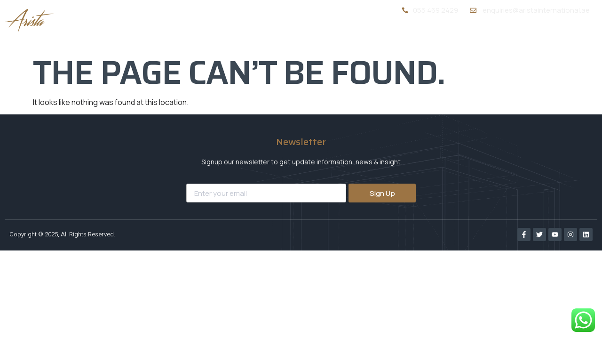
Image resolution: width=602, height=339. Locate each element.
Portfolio (484, 37)
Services (429, 36)
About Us (372, 37)
